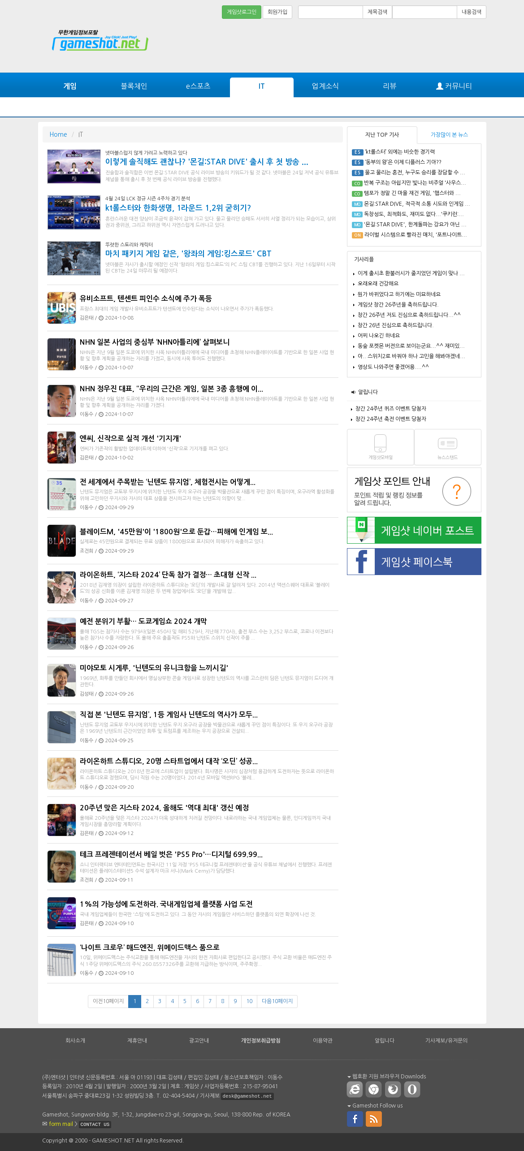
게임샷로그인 (241, 12)
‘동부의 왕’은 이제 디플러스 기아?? (403, 162)
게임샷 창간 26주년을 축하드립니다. (398, 304)
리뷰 (389, 86)
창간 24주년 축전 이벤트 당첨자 (390, 419)
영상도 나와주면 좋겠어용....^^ (393, 367)
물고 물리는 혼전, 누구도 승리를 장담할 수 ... (415, 172)
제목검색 (377, 12)
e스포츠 (198, 86)
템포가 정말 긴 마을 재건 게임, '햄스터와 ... (412, 193)
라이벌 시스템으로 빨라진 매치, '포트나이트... (415, 235)
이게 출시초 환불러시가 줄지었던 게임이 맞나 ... (411, 273)
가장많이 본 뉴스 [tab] (449, 135)
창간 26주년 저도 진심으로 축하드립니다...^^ (409, 315)
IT (262, 86)
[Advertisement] (452, 45)
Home (58, 134)
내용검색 (471, 12)
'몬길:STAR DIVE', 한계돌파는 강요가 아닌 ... (415, 224)
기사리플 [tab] (364, 259)
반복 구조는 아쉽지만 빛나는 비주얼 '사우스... (415, 183)
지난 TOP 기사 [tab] (382, 135)
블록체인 (134, 86)
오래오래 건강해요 (378, 283)
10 (249, 1001)
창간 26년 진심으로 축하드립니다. (396, 325)
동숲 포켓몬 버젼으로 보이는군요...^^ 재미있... (411, 346)
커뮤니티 (454, 86)
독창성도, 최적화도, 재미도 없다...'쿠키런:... (414, 214)
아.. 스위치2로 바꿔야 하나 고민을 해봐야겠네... (411, 356)
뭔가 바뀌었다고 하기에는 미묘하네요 (399, 294)
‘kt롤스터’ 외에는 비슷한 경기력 (400, 152)
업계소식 (325, 86)
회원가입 (277, 12)
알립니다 (368, 392)
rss (374, 1118)
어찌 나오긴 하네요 (379, 335)
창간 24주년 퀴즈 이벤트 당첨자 (390, 408)
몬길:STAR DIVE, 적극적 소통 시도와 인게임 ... (417, 204)
